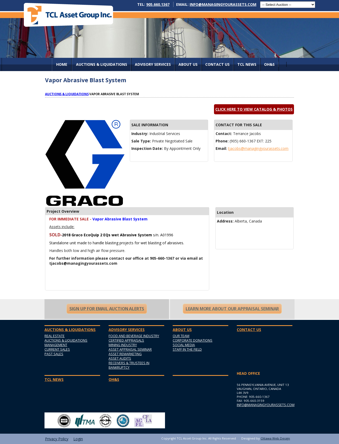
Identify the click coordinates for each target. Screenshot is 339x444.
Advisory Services (153, 64)
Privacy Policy (56, 438)
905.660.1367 (158, 4)
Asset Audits (120, 358)
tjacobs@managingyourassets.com (258, 148)
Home (61, 64)
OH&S (269, 64)
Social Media (184, 345)
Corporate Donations (192, 340)
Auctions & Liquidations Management (65, 342)
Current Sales (57, 349)
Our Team (181, 336)
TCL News (246, 64)
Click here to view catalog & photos (254, 109)
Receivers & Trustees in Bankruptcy (129, 365)
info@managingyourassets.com (223, 4)
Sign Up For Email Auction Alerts (106, 309)
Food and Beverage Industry (134, 336)
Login (78, 438)
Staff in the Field (187, 349)
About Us (188, 64)
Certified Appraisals (126, 340)
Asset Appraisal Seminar (130, 349)
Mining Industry (123, 345)
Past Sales (53, 354)
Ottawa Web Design (275, 438)
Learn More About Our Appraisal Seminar (232, 309)
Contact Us (217, 64)
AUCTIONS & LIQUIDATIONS (101, 64)
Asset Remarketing (125, 354)
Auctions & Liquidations (67, 94)
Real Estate (54, 336)
